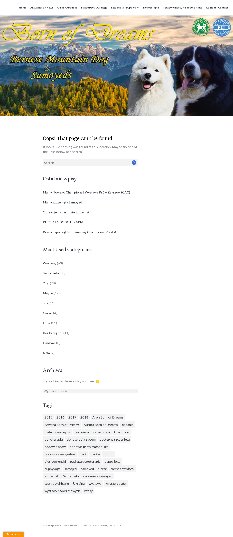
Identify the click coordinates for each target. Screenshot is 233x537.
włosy (88, 491)
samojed (71, 469)
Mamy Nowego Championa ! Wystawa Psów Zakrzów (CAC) (86, 192)
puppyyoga (52, 469)
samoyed (87, 469)
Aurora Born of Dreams (101, 425)
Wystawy (49, 263)
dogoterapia (54, 439)
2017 (72, 417)
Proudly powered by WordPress (61, 525)
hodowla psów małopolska (89, 447)
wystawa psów (115, 483)
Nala (46, 353)
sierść (102, 469)
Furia (46, 323)
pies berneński (55, 461)
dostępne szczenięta (115, 439)
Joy (45, 303)
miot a (95, 454)
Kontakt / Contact (217, 7)
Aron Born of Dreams (107, 417)
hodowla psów (55, 447)
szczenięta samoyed (97, 476)
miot (83, 454)
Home (22, 7)
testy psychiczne (57, 483)
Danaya (48, 343)
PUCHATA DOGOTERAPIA (63, 222)
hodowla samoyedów (60, 454)
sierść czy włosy (122, 469)
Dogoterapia (151, 7)
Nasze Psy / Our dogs (94, 7)
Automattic (115, 525)
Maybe (48, 293)
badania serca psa (57, 432)
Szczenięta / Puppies (123, 7)
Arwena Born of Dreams (62, 425)
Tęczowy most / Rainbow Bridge (182, 7)
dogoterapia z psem (81, 439)
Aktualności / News (41, 7)
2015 (48, 417)
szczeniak (52, 476)
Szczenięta (51, 273)
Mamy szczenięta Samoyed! (63, 202)
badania (127, 425)
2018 (84, 417)
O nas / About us (67, 7)
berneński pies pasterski (92, 432)
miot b (108, 454)
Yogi (46, 283)
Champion (121, 432)
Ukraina (79, 483)
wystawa (95, 483)
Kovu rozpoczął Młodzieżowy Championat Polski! (79, 232)
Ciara (47, 313)
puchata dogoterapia (85, 461)
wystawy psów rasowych (62, 491)
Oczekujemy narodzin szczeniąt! (67, 212)
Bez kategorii (53, 333)
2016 (60, 417)
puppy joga (112, 461)
